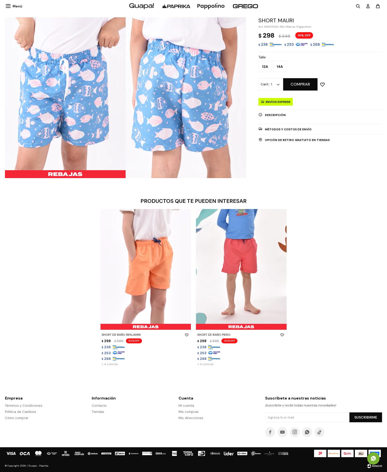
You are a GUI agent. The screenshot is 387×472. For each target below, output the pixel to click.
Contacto (99, 405)
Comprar (300, 84)
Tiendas (98, 412)
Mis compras (189, 412)
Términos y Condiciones (23, 405)
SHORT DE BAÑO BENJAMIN (146, 334)
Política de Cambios (20, 412)
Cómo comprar (16, 418)
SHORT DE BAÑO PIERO (241, 334)
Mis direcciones (191, 418)
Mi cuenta (186, 405)
